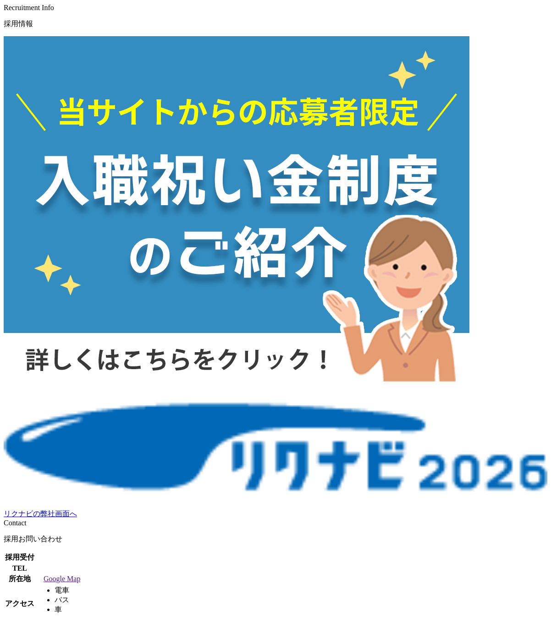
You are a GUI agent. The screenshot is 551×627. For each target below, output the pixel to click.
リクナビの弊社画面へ (40, 514)
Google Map (62, 579)
